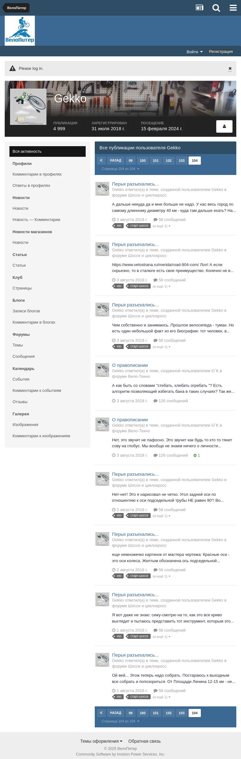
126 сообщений (170, 396)
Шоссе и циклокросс (147, 190)
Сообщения (24, 352)
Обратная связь (144, 736)
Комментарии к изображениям (41, 431)
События (21, 374)
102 (168, 156)
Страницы (22, 283)
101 (155, 156)
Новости (20, 204)
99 (130, 156)
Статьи (19, 261)
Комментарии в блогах (34, 317)
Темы (18, 340)
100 (142, 156)
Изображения (25, 420)
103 (181, 156)
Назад (115, 156)
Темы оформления (101, 736)
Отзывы (20, 397)
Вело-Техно (139, 372)
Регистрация (221, 51)
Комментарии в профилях (37, 169)
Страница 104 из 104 (120, 164)
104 (194, 156)
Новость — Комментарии (36, 215)
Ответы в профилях (31, 181)
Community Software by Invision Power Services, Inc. (120, 750)
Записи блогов (26, 306)
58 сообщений (169, 215)
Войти (195, 51)
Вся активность (27, 147)
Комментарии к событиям (37, 386)
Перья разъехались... (135, 179)
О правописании (130, 360)
